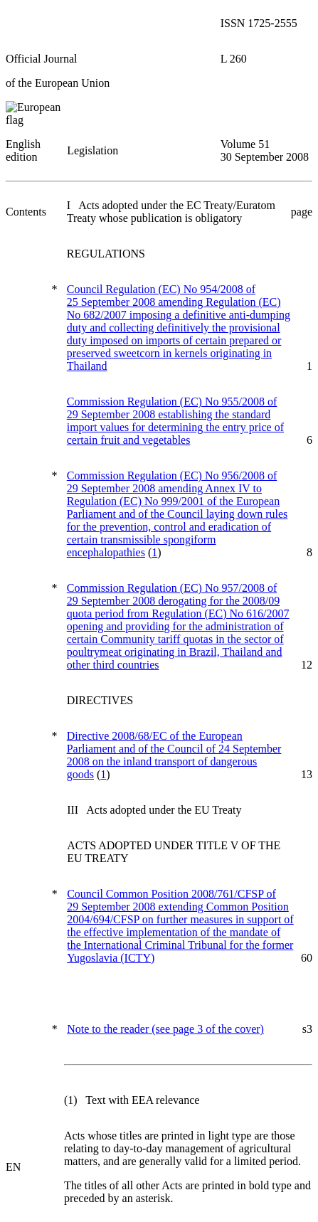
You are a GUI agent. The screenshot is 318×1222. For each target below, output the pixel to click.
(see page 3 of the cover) (165, 1029)
